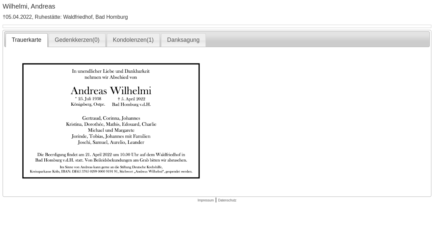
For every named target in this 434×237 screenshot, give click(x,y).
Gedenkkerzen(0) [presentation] (77, 40)
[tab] (26, 40)
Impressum (206, 200)
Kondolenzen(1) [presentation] (133, 40)
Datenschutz (227, 200)
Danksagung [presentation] (183, 40)
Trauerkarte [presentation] (26, 40)
